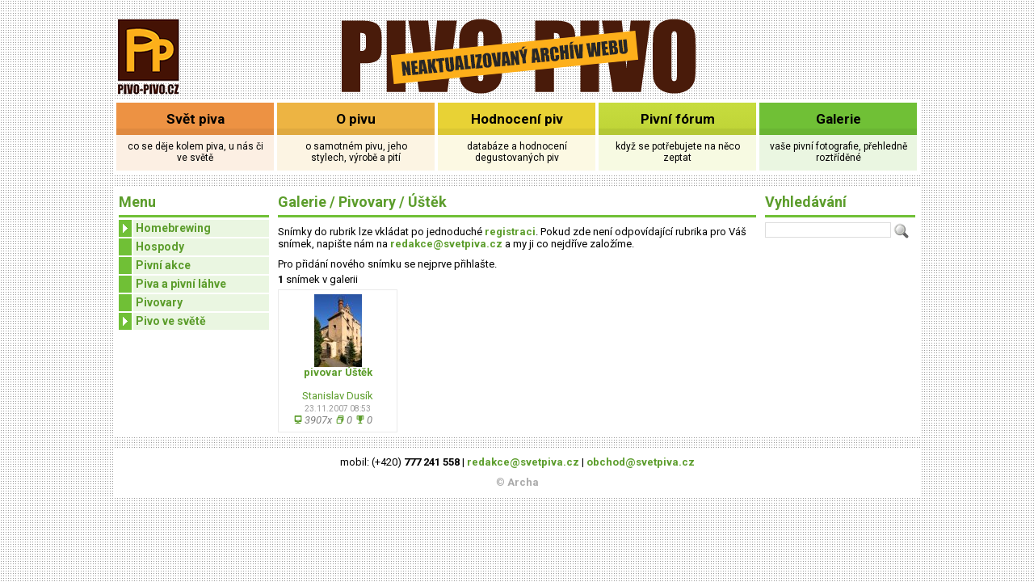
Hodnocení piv (517, 119)
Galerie (838, 119)
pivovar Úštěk (338, 372)
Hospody (160, 246)
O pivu (356, 119)
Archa (523, 482)
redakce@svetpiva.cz (446, 244)
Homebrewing (165, 228)
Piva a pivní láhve (181, 283)
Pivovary (159, 302)
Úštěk (427, 201)
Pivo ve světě (162, 321)
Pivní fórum (678, 119)
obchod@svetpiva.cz (640, 462)
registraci (510, 232)
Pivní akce (163, 265)
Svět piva (195, 119)
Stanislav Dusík (337, 396)
